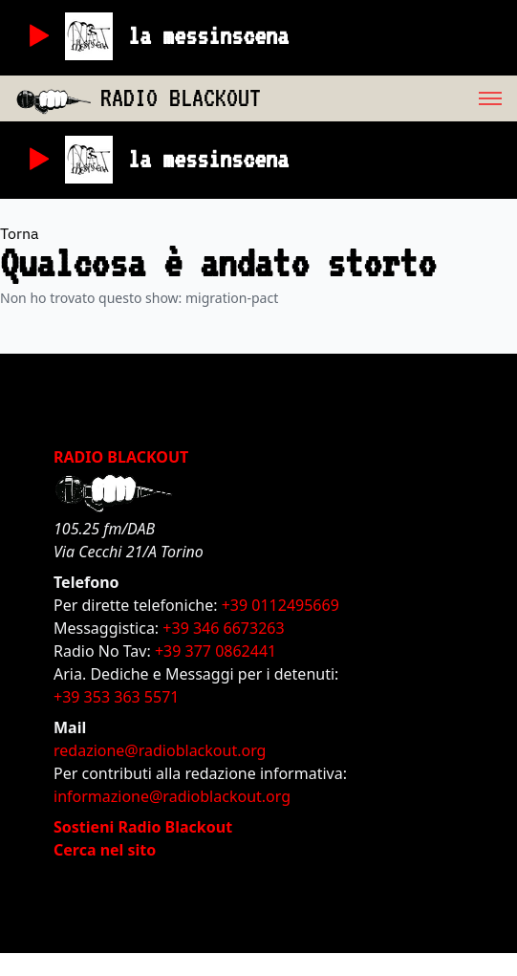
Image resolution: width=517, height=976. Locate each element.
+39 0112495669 (280, 605)
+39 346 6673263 (223, 628)
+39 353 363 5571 (116, 696)
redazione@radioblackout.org (160, 750)
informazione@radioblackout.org (172, 796)
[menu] (389, 98)
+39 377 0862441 (215, 651)
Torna (19, 233)
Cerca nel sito (105, 849)
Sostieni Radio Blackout (143, 826)
